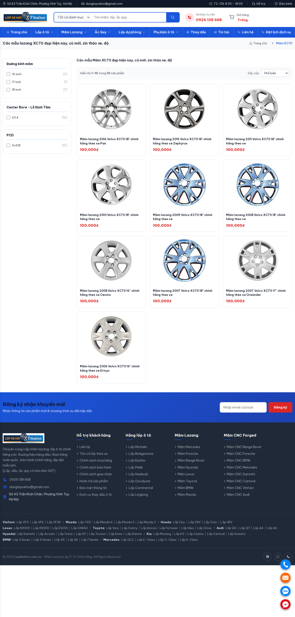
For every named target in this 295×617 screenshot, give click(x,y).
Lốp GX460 (79, 532)
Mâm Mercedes (189, 451)
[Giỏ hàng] (239, 17)
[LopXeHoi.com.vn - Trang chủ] (25, 17)
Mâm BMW (185, 492)
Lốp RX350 (41, 532)
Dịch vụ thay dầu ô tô (95, 498)
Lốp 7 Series (89, 543)
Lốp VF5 (23, 526)
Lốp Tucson (97, 537)
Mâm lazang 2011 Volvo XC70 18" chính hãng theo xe (257, 142)
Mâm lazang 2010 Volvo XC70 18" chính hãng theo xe (106, 218)
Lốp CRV (194, 526)
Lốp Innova (148, 532)
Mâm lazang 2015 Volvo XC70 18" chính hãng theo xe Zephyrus (179, 142)
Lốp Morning (162, 537)
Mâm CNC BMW (238, 464)
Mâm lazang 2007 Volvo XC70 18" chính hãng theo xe (180, 295)
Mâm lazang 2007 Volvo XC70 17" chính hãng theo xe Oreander (253, 295)
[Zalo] (278, 560)
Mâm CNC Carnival (241, 485)
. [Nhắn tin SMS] (285, 578)
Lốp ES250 (60, 532)
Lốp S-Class (189, 543)
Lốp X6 (73, 543)
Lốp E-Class (146, 543)
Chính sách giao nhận (95, 478)
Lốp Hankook (138, 478)
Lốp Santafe (26, 537)
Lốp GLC (127, 543)
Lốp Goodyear (139, 485)
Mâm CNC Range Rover (244, 451)
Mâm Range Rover (191, 464)
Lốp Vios (112, 532)
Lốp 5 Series (42, 543)
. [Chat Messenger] (285, 604)
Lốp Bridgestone (141, 457)
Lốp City (179, 526)
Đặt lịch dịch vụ (276, 32)
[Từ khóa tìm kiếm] (128, 17)
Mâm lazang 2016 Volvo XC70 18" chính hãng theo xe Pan (106, 142)
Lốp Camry (130, 532)
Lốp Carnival (216, 537)
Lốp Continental (141, 492)
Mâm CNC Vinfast (240, 492)
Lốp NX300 (22, 532)
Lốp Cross (204, 532)
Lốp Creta (65, 537)
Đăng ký (280, 411)
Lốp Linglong (138, 498)
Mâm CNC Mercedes (242, 471)
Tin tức (221, 32)
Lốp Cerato (196, 537)
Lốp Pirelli (136, 471)
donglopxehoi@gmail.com (104, 3)
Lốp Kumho (137, 464)
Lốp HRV (226, 526)
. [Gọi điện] (285, 564)
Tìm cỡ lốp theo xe (93, 457)
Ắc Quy (102, 32)
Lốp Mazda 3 (125, 526)
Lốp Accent (46, 537)
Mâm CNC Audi (238, 498)
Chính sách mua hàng (95, 464)
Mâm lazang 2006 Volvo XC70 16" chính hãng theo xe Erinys (107, 372)
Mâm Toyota (187, 485)
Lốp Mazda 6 (103, 526)
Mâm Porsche (188, 457)
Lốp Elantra (134, 537)
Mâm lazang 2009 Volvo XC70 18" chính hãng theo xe (180, 218)
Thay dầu (196, 32)
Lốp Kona (115, 537)
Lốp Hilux (187, 532)
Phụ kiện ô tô (166, 32)
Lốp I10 (81, 537)
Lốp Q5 (231, 532)
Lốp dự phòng (132, 32)
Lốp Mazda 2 (147, 526)
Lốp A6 (272, 532)
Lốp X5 (59, 543)
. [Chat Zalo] (285, 591)
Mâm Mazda (187, 498)
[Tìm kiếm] (172, 17)
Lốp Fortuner (169, 532)
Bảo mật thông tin (93, 492)
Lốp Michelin (138, 451)
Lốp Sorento (237, 537)
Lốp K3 (179, 537)
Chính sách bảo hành (95, 471)
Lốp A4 (258, 532)
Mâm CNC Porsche (241, 457)
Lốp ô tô (44, 32)
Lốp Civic (210, 526)
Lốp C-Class (167, 543)
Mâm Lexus (186, 478)
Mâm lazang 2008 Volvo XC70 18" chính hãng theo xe (253, 218)
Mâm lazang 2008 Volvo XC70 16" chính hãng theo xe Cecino (107, 295)
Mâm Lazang (73, 32)
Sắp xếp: (254, 73)
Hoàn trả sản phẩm (93, 485)
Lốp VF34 (54, 526)
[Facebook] (267, 560)
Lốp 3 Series (21, 543)
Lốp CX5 (84, 526)
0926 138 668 (20, 483)
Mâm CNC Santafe (241, 478)
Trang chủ (17, 32)
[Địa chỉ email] (243, 411)
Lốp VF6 (38, 526)
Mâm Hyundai (188, 471)
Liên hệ (246, 32)
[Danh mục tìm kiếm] (72, 17)
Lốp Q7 (245, 532)
